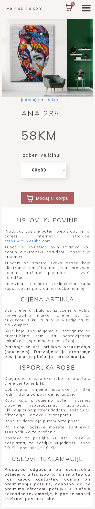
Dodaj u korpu (47, 198)
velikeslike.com (25, 8)
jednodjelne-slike (39, 99)
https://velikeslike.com (27, 240)
